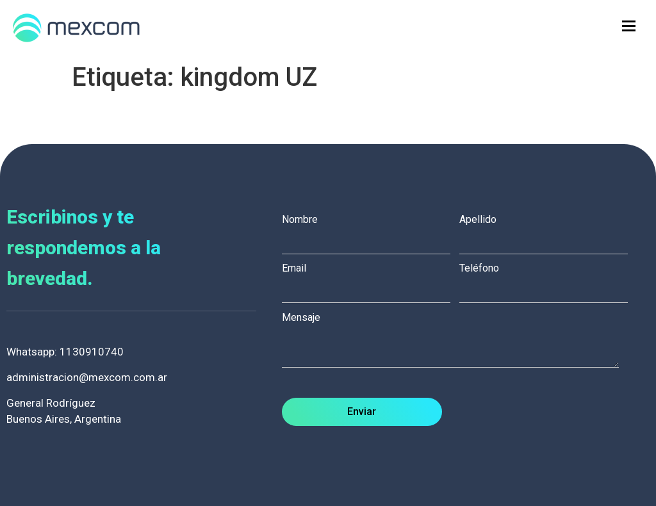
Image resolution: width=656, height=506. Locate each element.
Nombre (370, 231)
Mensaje (457, 341)
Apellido (548, 231)
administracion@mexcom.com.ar (86, 377)
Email (370, 279)
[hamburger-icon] (628, 26)
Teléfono (548, 279)
